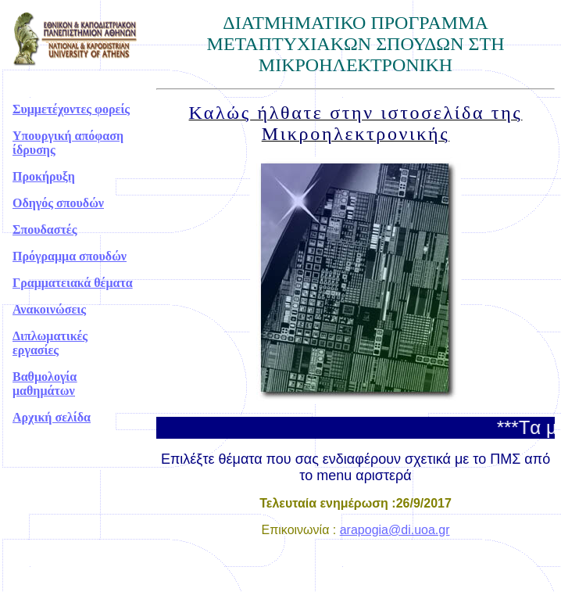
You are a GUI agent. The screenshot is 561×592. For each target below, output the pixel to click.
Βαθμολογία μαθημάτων (45, 383)
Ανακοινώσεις (49, 309)
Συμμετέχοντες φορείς (71, 109)
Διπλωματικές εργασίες (50, 343)
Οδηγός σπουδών (58, 203)
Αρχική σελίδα (52, 417)
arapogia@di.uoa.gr (395, 529)
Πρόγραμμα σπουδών (70, 256)
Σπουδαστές (45, 229)
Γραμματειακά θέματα (73, 282)
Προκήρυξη (44, 176)
